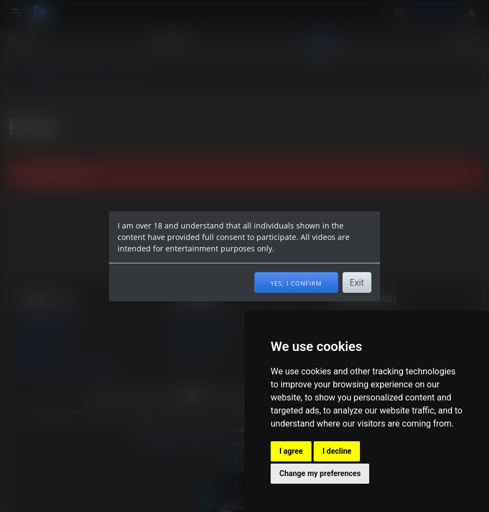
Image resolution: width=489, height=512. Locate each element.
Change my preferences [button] (319, 473)
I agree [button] (291, 451)
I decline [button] (336, 451)
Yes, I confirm (296, 282)
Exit (357, 282)
